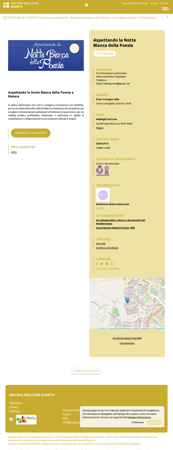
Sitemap (14, 411)
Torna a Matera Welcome (135, 3)
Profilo (100, 208)
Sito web (100, 243)
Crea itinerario (127, 343)
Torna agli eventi (86, 370)
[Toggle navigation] (165, 8)
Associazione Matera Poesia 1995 (115, 228)
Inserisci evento (72, 410)
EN (166, 3)
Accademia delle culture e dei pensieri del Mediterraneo (120, 222)
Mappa (99, 128)
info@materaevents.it (76, 422)
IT (162, 3)
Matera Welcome (25, 5)
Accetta (154, 422)
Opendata (15, 402)
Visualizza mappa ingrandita (127, 338)
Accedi (154, 3)
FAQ (65, 418)
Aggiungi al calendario (108, 268)
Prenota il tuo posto (30, 132)
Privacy (13, 407)
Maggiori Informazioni (139, 417)
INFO (14, 152)
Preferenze (137, 422)
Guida (66, 414)
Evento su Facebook (107, 247)
